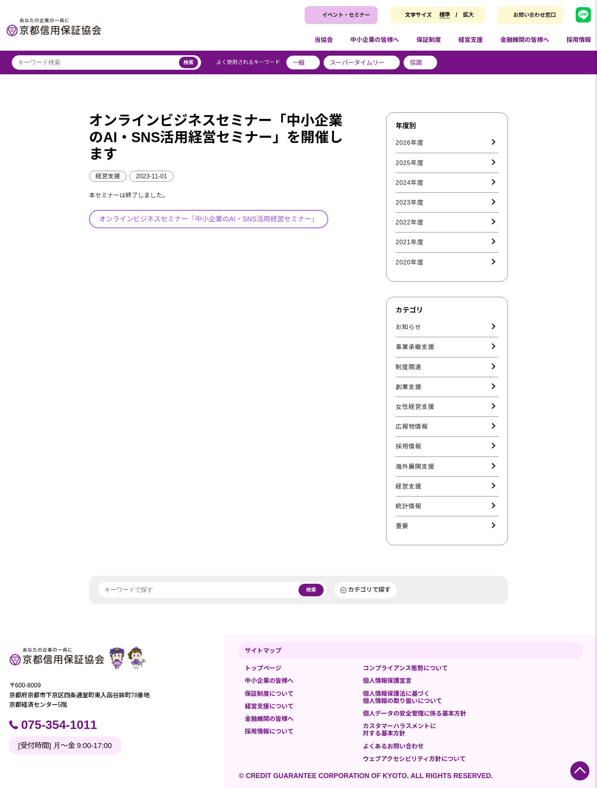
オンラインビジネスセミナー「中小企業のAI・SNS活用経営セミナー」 (208, 219)
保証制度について (269, 693)
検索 (188, 62)
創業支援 (408, 387)
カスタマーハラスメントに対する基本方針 (399, 730)
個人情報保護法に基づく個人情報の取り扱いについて (402, 697)
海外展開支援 (415, 466)
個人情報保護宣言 (387, 680)
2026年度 (410, 142)
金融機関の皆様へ (269, 719)
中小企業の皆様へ (269, 680)
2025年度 (410, 163)
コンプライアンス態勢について (405, 668)
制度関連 (408, 367)
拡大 (468, 14)
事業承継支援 (415, 347)
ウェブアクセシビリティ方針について (414, 759)
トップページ (263, 668)
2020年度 (410, 262)
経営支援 (108, 176)
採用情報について (269, 731)
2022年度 (410, 222)
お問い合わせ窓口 (534, 15)
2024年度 (410, 182)
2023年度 (410, 202)
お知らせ (408, 327)
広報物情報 (412, 426)
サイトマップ (263, 650)
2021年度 (410, 242)
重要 (402, 526)
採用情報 (408, 446)
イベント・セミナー (346, 15)
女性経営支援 (415, 407)
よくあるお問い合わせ (393, 746)
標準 (444, 14)
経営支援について (269, 706)
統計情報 (408, 506)
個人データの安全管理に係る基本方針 (414, 713)
